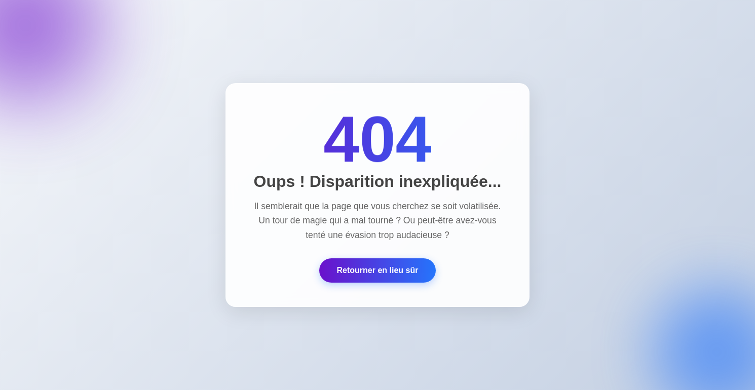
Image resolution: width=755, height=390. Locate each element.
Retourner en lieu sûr (378, 270)
